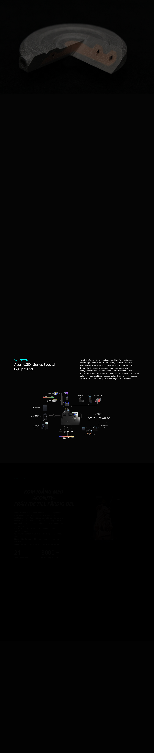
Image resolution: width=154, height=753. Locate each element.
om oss (88, 6)
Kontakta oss (131, 6)
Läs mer (27, 68)
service (110, 6)
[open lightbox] (70, 420)
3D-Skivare (100, 6)
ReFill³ (119, 6)
